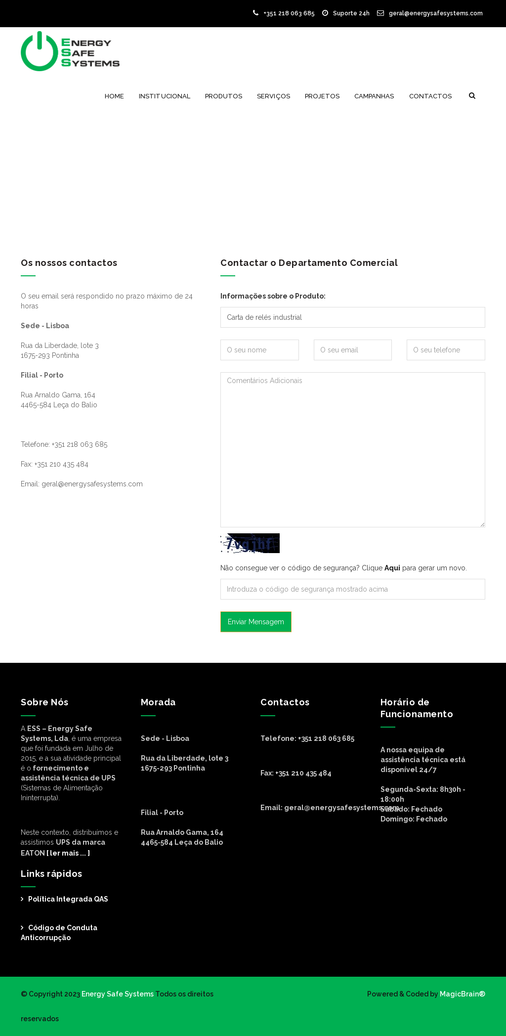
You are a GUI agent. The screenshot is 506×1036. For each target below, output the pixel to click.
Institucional (164, 96)
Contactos (430, 96)
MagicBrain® (461, 994)
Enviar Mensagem (256, 622)
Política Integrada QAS (68, 899)
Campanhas (374, 96)
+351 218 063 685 (284, 13)
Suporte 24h (346, 13)
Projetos (322, 96)
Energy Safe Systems (118, 994)
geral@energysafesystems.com (430, 13)
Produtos (223, 96)
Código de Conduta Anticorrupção (59, 933)
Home (114, 96)
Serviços (273, 96)
